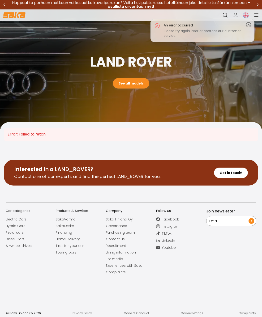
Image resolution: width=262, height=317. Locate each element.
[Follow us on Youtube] (181, 247)
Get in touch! (231, 172)
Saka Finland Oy (119, 219)
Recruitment (116, 245)
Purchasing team (120, 232)
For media (114, 259)
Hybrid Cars (15, 226)
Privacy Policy (82, 313)
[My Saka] (235, 15)
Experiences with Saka (124, 265)
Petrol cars (15, 232)
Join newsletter (220, 211)
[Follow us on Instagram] (181, 226)
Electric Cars (16, 219)
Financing (64, 232)
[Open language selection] (246, 15)
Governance (116, 226)
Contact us (115, 239)
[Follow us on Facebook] (181, 219)
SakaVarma (66, 219)
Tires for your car (70, 245)
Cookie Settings (192, 313)
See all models (131, 83)
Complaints (116, 272)
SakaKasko (65, 226)
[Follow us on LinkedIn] (181, 240)
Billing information (121, 252)
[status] (202, 30)
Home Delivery (68, 239)
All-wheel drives (19, 245)
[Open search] (225, 15)
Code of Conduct (136, 313)
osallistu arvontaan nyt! (131, 6)
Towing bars (66, 252)
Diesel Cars (15, 239)
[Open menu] (256, 15)
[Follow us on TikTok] (181, 233)
